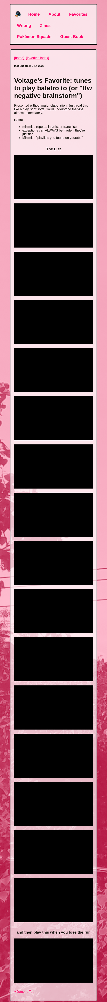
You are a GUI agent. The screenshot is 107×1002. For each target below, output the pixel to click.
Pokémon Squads (34, 36)
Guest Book (71, 36)
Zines (45, 25)
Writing (24, 25)
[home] (19, 58)
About (54, 14)
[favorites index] (37, 58)
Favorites (78, 14)
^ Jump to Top (24, 991)
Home (34, 14)
